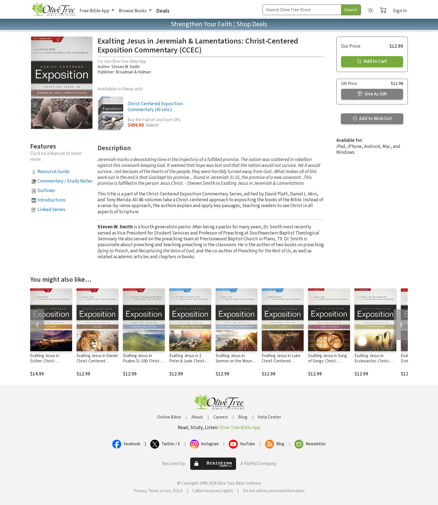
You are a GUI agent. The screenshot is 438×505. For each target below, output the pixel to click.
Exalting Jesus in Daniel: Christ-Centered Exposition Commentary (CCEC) (97, 364)
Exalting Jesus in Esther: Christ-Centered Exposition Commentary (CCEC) (48, 364)
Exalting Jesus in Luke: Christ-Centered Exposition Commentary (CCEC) (282, 364)
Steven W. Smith (125, 67)
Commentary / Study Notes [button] (64, 181)
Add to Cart (372, 61)
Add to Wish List (372, 118)
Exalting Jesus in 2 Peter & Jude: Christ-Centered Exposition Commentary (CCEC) (187, 364)
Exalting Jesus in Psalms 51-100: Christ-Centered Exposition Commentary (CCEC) (142, 364)
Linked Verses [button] (51, 209)
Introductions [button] (51, 200)
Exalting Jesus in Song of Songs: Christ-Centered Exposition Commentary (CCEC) (327, 364)
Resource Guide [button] (53, 171)
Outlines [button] (46, 190)
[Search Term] (302, 9)
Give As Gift (372, 94)
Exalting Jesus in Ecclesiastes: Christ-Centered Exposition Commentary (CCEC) (372, 364)
